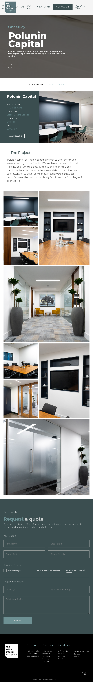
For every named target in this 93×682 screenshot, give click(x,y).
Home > (32, 84)
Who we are (47, 651)
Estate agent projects (82, 651)
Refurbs (61, 656)
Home (76, 656)
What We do (47, 654)
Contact (45, 661)
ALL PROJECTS (15, 136)
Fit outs (61, 654)
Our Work (46, 656)
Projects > (42, 84)
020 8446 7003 (33, 656)
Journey (45, 659)
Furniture (62, 659)
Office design (63, 651)
